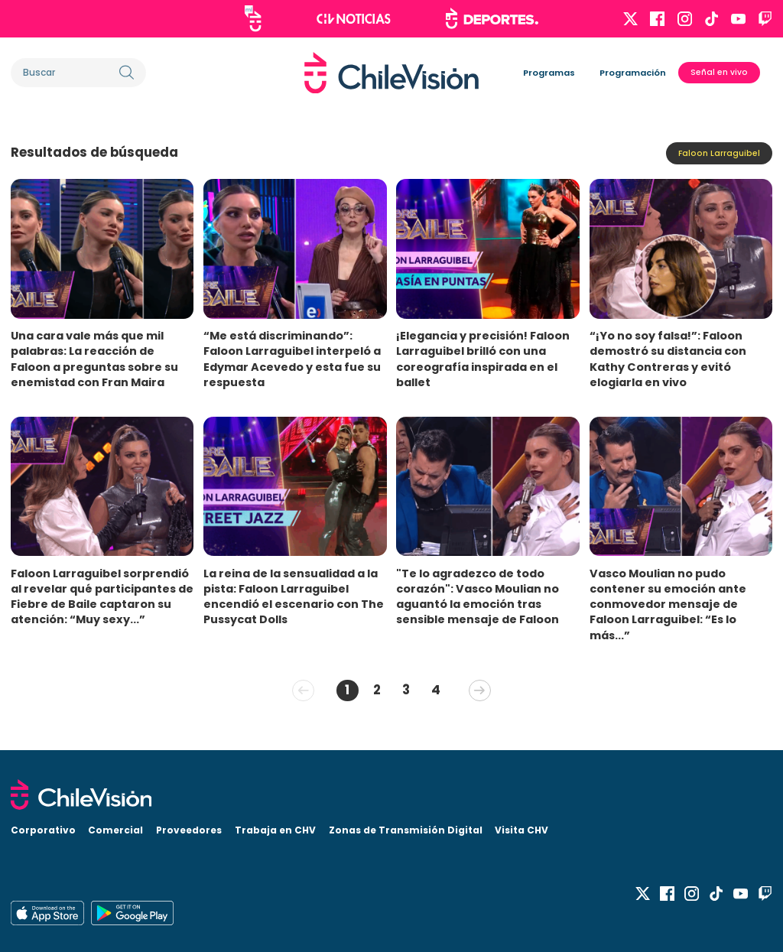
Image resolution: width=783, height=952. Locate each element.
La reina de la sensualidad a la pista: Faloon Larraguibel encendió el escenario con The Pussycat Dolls (293, 596)
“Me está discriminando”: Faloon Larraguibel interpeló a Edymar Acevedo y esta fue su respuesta (292, 358)
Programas (549, 73)
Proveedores (189, 830)
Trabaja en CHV (275, 830)
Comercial (115, 830)
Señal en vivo (719, 72)
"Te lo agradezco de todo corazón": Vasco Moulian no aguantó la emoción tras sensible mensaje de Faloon (477, 596)
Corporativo (43, 830)
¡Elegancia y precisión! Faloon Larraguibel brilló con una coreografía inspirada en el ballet (483, 358)
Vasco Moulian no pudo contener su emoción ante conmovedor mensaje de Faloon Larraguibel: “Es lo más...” (668, 604)
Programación (632, 73)
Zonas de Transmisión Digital (405, 830)
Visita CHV (521, 830)
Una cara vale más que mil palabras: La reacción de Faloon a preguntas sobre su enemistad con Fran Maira (94, 358)
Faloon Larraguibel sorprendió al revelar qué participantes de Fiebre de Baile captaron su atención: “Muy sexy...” (102, 596)
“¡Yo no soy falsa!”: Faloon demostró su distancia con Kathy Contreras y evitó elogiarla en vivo (668, 358)
